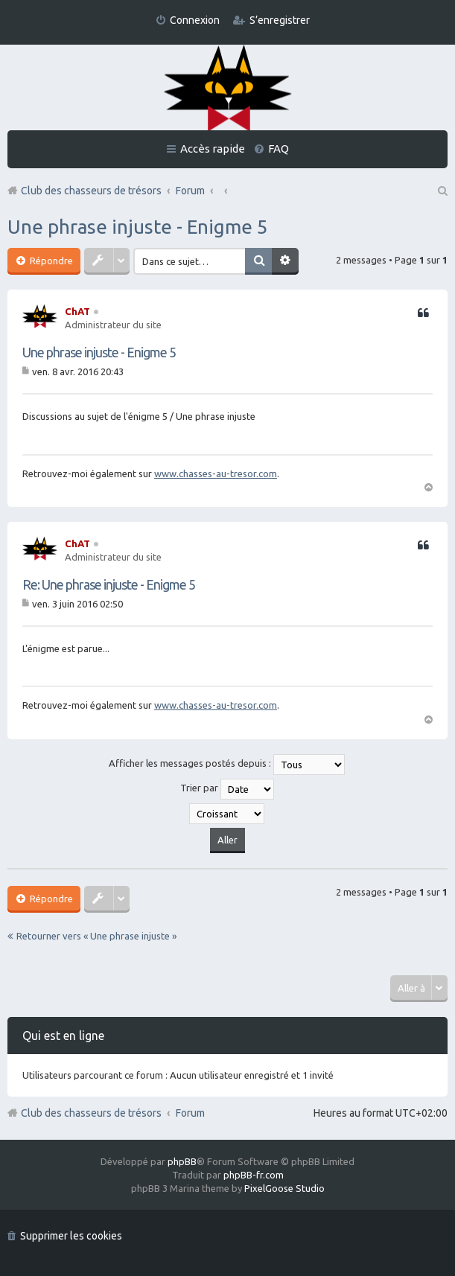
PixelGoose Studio (284, 1188)
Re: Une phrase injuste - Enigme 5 (108, 584)
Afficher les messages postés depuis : (227, 764)
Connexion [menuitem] (195, 20)
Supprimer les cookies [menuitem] (71, 1236)
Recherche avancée (285, 261)
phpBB (182, 1161)
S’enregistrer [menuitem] (279, 20)
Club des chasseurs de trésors (91, 1113)
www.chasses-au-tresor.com (215, 473)
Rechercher (258, 261)
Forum (190, 1113)
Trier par (227, 789)
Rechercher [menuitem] (442, 190)
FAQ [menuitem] (278, 148)
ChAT (77, 311)
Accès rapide (212, 148)
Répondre (50, 260)
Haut (428, 486)
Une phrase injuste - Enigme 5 (137, 226)
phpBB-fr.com (253, 1175)
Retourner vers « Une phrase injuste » (96, 936)
